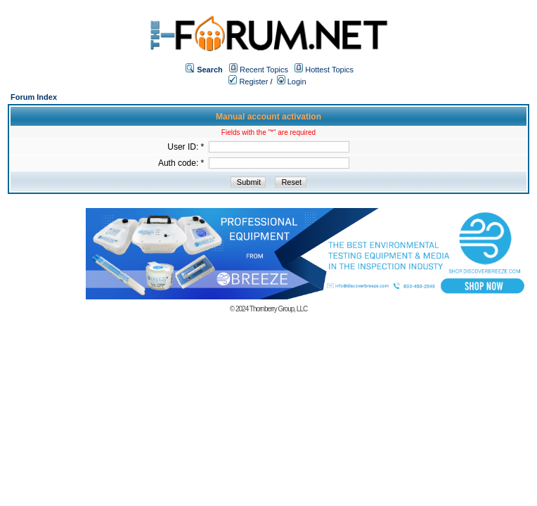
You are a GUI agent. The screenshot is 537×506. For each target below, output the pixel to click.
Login (291, 81)
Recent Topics (264, 69)
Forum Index (34, 97)
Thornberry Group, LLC (278, 309)
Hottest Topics (329, 69)
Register (248, 81)
